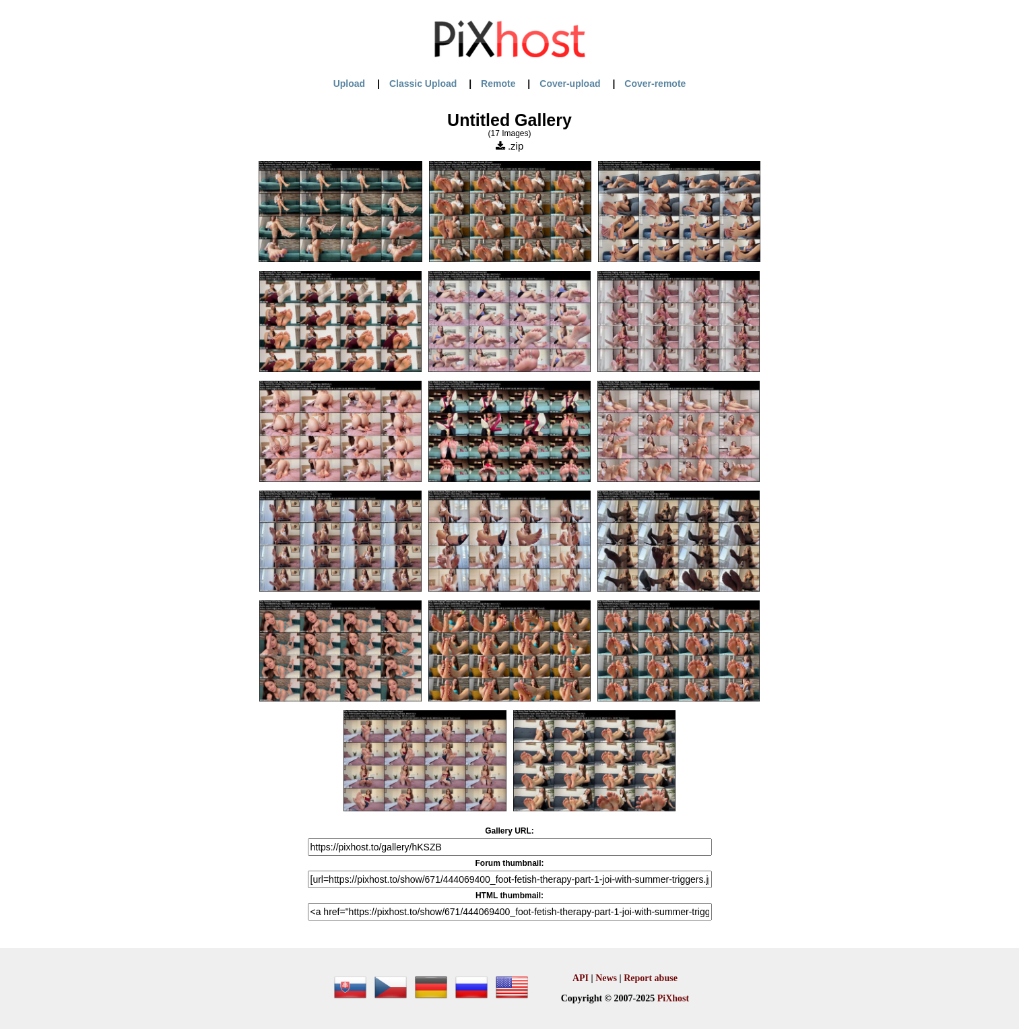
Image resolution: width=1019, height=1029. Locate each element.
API (580, 978)
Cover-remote (655, 83)
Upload (349, 83)
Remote (498, 83)
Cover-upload (569, 83)
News (606, 978)
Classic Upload (423, 83)
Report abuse (651, 978)
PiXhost (673, 998)
